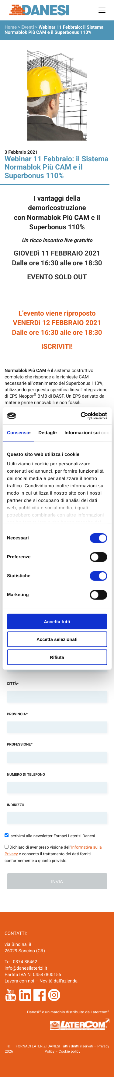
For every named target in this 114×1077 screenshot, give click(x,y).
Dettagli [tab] (46, 432)
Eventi (27, 27)
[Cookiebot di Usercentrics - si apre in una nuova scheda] (81, 416)
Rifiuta (57, 657)
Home (11, 27)
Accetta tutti (57, 621)
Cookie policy (69, 1051)
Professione (20, 744)
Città (13, 684)
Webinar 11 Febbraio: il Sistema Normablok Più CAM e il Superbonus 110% (54, 29)
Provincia (17, 714)
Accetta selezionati (57, 639)
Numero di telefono (26, 774)
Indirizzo (15, 805)
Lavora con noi (19, 981)
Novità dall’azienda (59, 981)
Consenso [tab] (18, 432)
